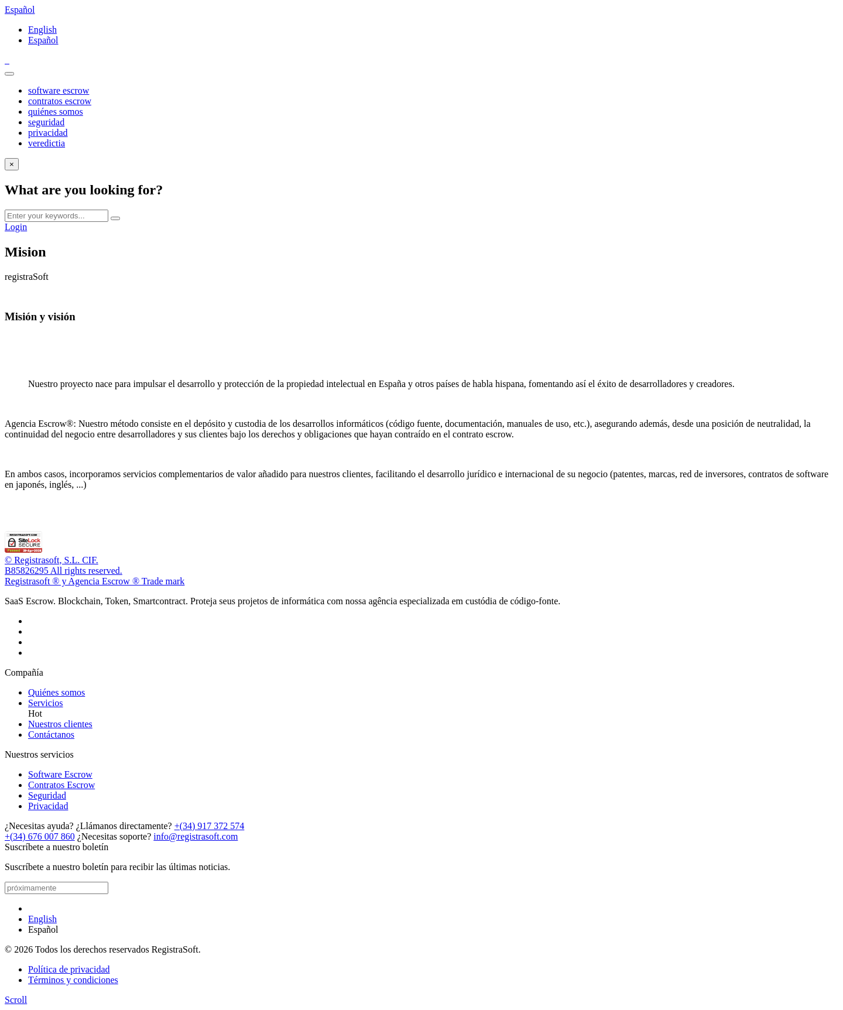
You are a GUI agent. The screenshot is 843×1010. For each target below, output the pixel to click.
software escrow (58, 90)
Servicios (45, 703)
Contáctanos (51, 734)
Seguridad (47, 795)
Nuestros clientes (60, 724)
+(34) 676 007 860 (40, 836)
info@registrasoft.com (195, 836)
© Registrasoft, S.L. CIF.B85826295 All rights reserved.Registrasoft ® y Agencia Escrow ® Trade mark (94, 570)
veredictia (46, 143)
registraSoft (27, 277)
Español (20, 10)
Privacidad (48, 806)
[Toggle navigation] (9, 74)
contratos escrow (59, 101)
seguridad (46, 122)
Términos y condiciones (73, 980)
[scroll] (16, 1000)
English (42, 30)
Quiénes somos (56, 692)
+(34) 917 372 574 (209, 826)
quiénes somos (55, 112)
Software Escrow (60, 774)
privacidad (48, 133)
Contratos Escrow (61, 785)
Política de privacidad (69, 969)
